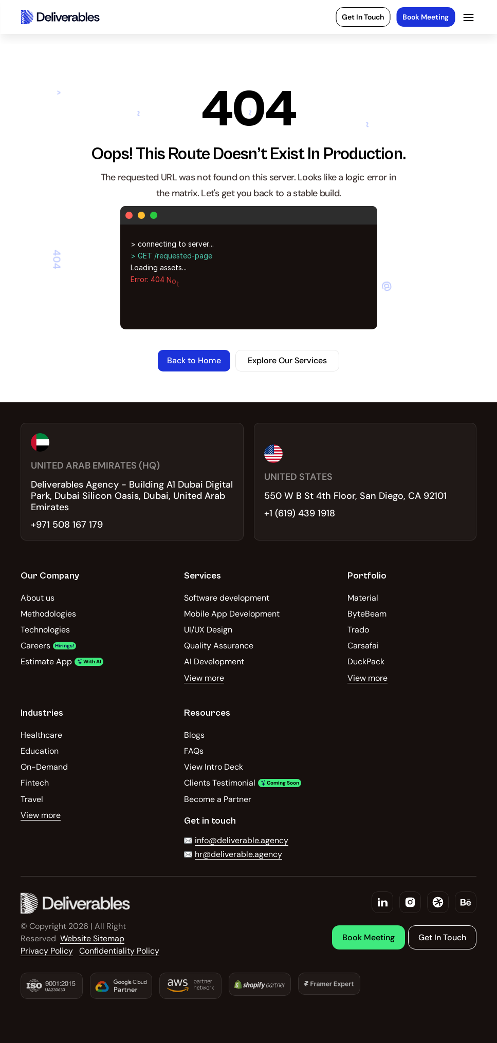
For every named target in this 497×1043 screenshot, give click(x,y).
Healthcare (41, 735)
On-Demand (44, 766)
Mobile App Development (232, 613)
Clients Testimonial (219, 782)
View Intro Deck (213, 766)
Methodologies (48, 613)
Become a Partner (217, 799)
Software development (226, 597)
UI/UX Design (208, 629)
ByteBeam (366, 613)
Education (40, 751)
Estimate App (46, 661)
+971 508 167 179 (67, 524)
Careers (35, 645)
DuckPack (365, 661)
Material (362, 597)
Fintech (35, 782)
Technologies (45, 629)
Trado (358, 629)
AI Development (214, 661)
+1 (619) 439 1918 (299, 513)
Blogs (194, 735)
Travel (32, 799)
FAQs (194, 751)
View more (204, 678)
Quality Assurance (218, 645)
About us (37, 597)
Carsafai (363, 645)
